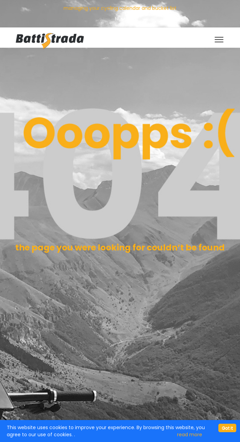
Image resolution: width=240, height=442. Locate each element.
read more (189, 434)
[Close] (227, 428)
